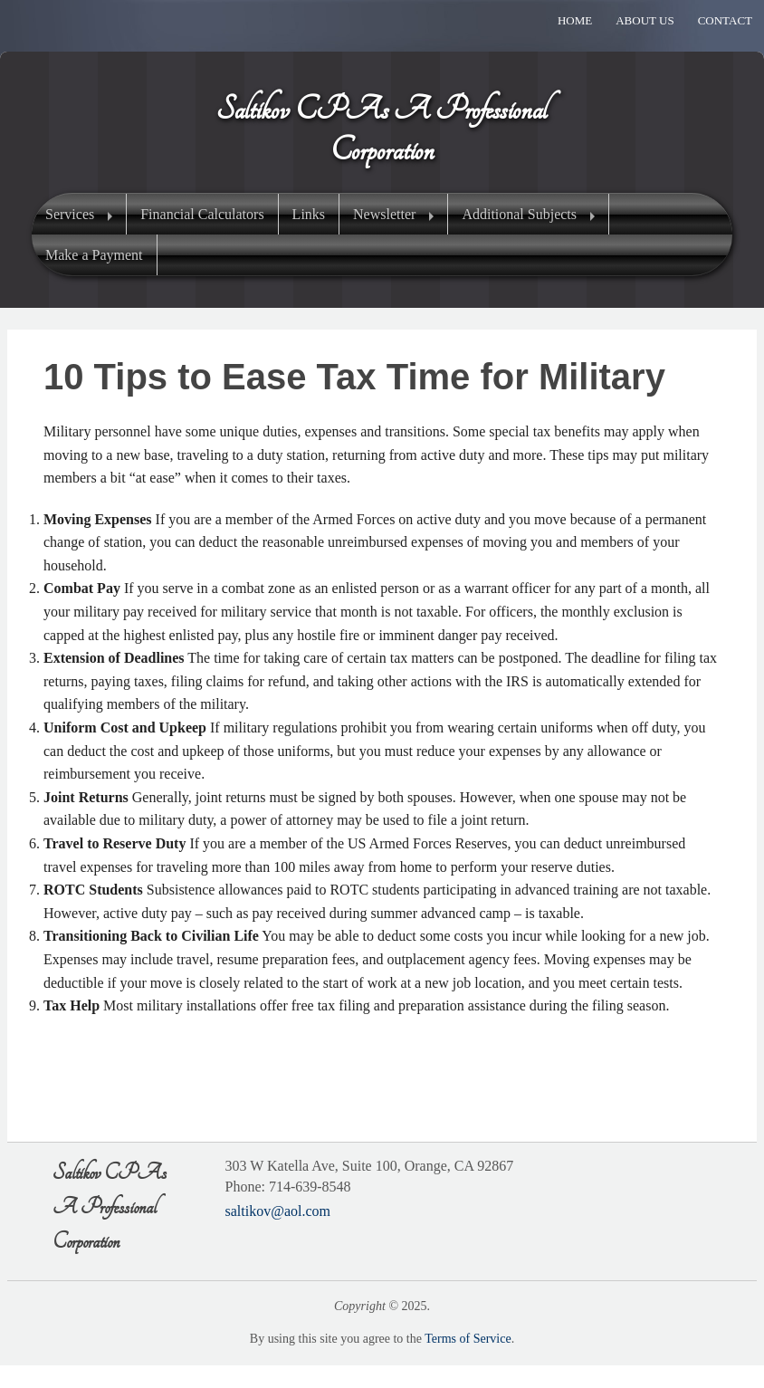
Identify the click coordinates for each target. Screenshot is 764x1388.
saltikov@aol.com (278, 1211)
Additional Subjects (519, 214)
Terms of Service (468, 1338)
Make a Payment (94, 255)
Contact (725, 20)
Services (69, 214)
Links (308, 214)
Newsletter (384, 214)
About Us (644, 20)
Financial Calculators (201, 214)
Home (575, 20)
